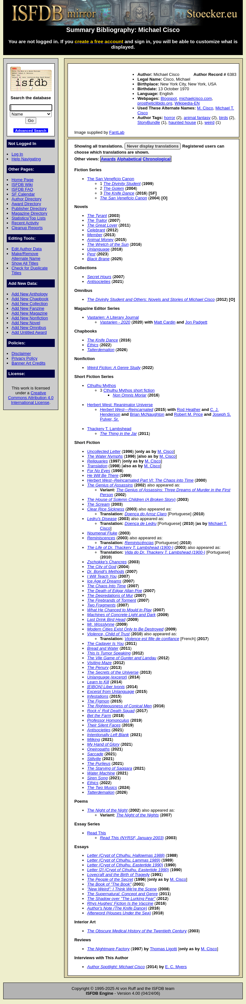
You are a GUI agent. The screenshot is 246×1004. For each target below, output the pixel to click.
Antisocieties (99, 281)
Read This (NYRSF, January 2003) (132, 837)
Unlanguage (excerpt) (107, 677)
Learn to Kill (98, 681)
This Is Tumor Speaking (109, 653)
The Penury (98, 667)
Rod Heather (188, 409)
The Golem (113, 188)
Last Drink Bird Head (106, 619)
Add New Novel (26, 322)
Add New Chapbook (30, 298)
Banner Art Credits (28, 363)
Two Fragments (101, 605)
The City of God (101, 566)
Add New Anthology (30, 294)
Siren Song (97, 777)
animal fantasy (197, 117)
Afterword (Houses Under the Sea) (119, 913)
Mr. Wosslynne (100, 624)
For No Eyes (98, 470)
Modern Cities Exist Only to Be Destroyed (125, 629)
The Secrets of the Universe (113, 672)
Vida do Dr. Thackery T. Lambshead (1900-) (165, 552)
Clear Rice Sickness (105, 509)
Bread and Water (103, 648)
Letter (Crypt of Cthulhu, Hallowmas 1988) (126, 855)
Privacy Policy (24, 358)
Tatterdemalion (100, 349)
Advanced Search (30, 130)
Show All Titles (25, 263)
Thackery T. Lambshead (109, 428)
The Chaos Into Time (106, 585)
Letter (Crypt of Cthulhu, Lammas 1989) (123, 860)
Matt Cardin (165, 322)
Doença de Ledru (140, 523)
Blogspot (168, 98)
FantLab (117, 132)
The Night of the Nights (137, 815)
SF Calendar (23, 194)
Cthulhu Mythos (101, 385)
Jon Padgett (196, 322)
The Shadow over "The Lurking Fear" (121, 898)
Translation (97, 465)
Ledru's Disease (102, 518)
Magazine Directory (29, 213)
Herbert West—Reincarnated (126, 409)
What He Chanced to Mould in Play (119, 609)
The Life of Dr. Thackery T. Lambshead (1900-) (130, 547)
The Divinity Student (122, 183)
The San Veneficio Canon (110, 178)
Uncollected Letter (103, 451)
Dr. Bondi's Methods (105, 571)
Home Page (22, 179)
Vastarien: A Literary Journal (113, 317)
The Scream (98, 504)
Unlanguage (98, 249)
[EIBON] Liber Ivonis (106, 686)
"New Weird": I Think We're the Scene (122, 889)
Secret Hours (99, 276)
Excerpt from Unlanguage (110, 691)
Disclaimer (21, 353)
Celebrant (96, 230)
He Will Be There (103, 475)
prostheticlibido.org (154, 103)
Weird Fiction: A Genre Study (114, 367)
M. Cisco (205, 108)
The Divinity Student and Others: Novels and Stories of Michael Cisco (151, 299)
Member (94, 234)
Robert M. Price (188, 414)
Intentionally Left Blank (108, 734)
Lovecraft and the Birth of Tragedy (118, 874)
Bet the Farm (99, 715)
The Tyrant (97, 215)
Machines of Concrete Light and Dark (121, 614)
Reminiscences (101, 537)
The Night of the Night (107, 810)
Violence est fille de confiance (152, 638)
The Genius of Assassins (110, 485)
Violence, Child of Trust (108, 633)
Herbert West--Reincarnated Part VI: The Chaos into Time (140, 480)
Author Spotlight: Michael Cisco (116, 966)
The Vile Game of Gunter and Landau (121, 657)
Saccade (95, 753)
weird (210, 122)
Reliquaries (97, 461)
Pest (91, 254)
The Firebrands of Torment (111, 600)
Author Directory (27, 199)
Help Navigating (26, 159)
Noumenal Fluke (102, 533)
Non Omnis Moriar (129, 395)
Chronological (157, 159)
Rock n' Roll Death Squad (111, 710)
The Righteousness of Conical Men (119, 705)
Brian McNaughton (147, 414)
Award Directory (26, 203)
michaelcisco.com (195, 98)
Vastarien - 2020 (115, 322)
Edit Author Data (27, 248)
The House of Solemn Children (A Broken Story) (131, 499)
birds (223, 117)
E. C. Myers (176, 966)
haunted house (182, 122)
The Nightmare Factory (108, 948)
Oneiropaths (98, 749)
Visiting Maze (99, 662)
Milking (93, 739)
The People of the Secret (110, 879)
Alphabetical (129, 159)
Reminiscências (139, 542)
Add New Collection (30, 303)
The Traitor (97, 220)
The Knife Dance (119, 193)
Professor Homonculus (108, 720)
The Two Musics (102, 787)
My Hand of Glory (103, 744)
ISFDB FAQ (22, 189)
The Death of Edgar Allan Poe (114, 590)
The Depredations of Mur (110, 595)
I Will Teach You (102, 576)
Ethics (92, 344)
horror (169, 117)
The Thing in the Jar (118, 433)
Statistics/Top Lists (29, 218)
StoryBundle (148, 122)
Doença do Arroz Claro (146, 513)
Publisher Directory (29, 208)
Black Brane (98, 258)
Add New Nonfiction (30, 318)
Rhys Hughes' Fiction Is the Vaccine (120, 903)
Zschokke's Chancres (107, 561)
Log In (17, 154)
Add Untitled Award (29, 332)
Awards (108, 159)
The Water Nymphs (105, 456)
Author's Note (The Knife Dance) (117, 908)
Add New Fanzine (28, 308)
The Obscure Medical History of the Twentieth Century (137, 930)
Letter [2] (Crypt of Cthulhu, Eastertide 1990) (128, 869)
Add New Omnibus (29, 327)
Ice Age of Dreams (104, 581)
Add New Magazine (29, 313)
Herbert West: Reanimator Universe (120, 404)
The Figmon (98, 701)
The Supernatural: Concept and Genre (122, 893)
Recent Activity (25, 223)
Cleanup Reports (27, 227)
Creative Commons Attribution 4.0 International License (30, 397)
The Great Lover (102, 225)
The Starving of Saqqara (109, 768)
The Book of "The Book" (109, 884)
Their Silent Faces (103, 725)
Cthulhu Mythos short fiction (129, 390)
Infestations (97, 696)
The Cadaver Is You (105, 643)
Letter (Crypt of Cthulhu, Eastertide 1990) (125, 865)
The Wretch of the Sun (108, 244)
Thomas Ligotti (163, 948)
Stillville (94, 758)
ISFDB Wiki (22, 184)
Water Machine (101, 773)
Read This (96, 833)
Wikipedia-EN (187, 103)
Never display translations (152, 146)
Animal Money (100, 239)
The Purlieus (99, 763)
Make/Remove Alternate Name (26, 256)
